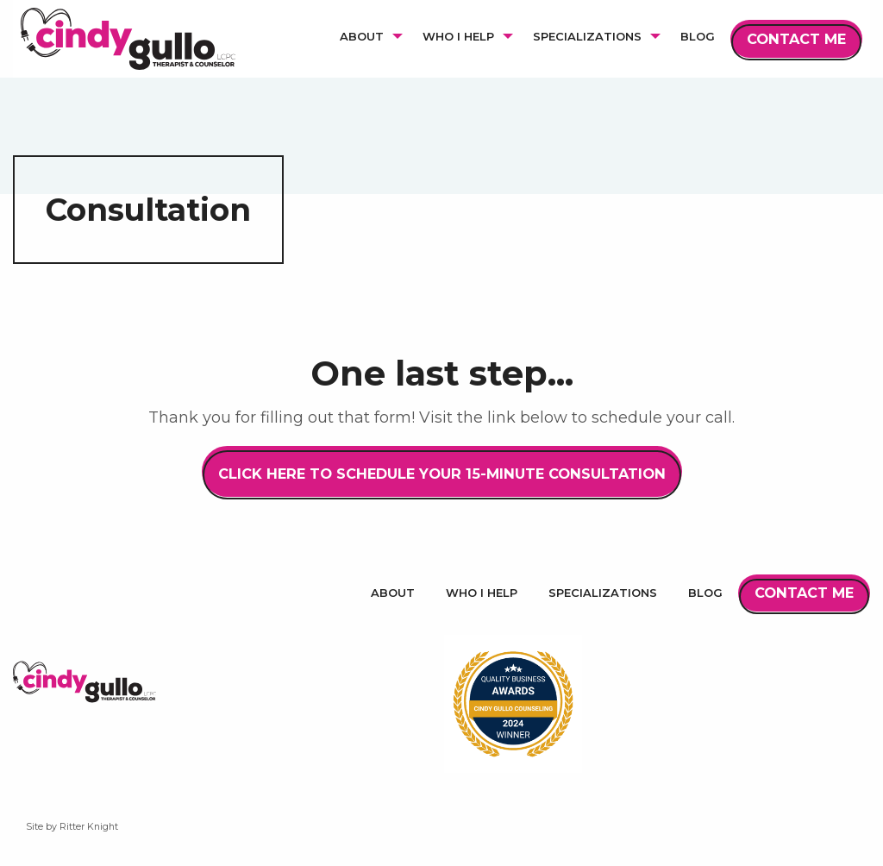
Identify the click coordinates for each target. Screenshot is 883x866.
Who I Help (481, 592)
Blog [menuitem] (697, 36)
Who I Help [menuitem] (458, 36)
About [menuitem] (362, 36)
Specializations (602, 592)
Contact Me (804, 592)
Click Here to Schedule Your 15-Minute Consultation (442, 473)
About (393, 592)
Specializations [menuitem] (587, 36)
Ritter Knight (88, 826)
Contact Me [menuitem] (796, 38)
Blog (705, 592)
